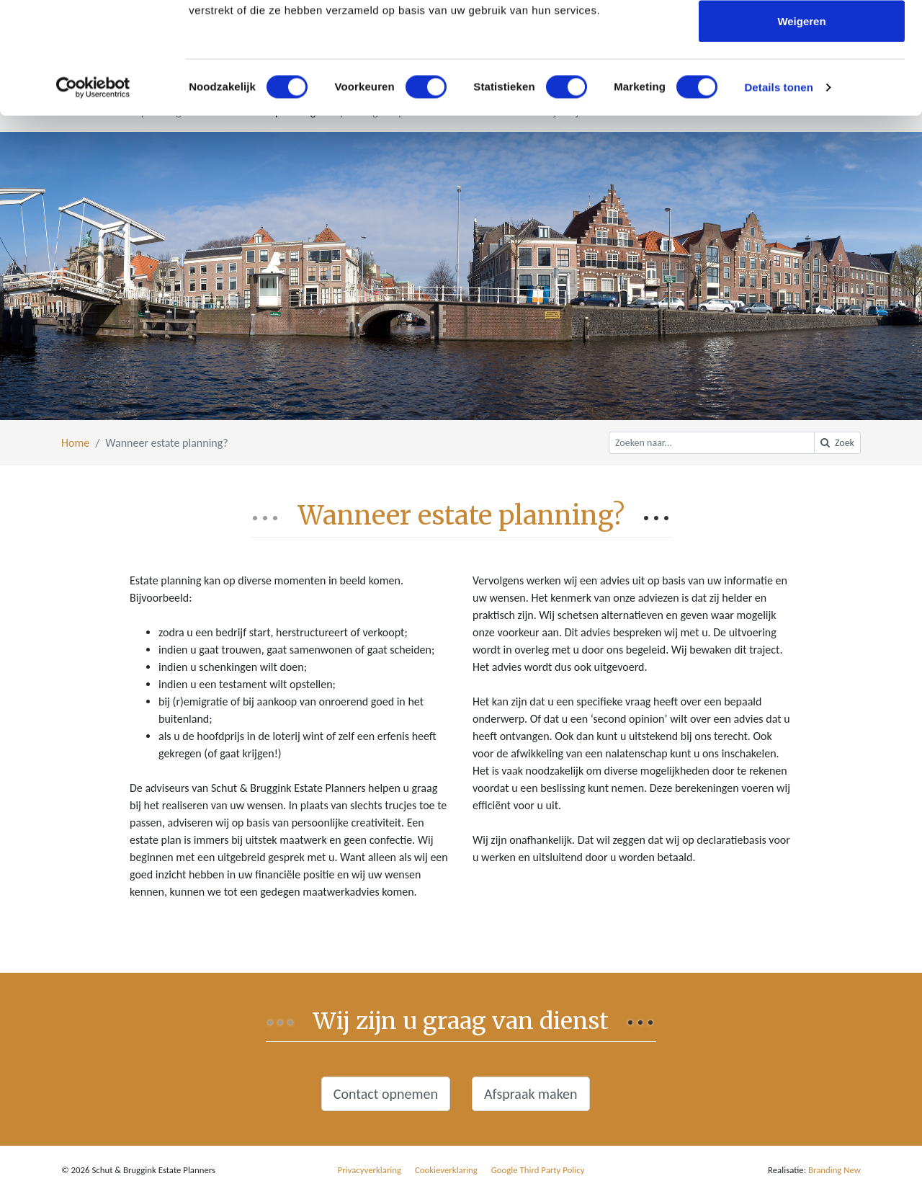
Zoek (837, 443)
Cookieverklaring (446, 1169)
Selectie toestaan (802, 85)
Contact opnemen (386, 1093)
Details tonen (778, 198)
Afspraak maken (531, 1093)
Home (75, 443)
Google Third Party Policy (538, 1169)
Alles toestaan (801, 38)
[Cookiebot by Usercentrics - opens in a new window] (93, 199)
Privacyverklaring (370, 1169)
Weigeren (801, 132)
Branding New (834, 1169)
